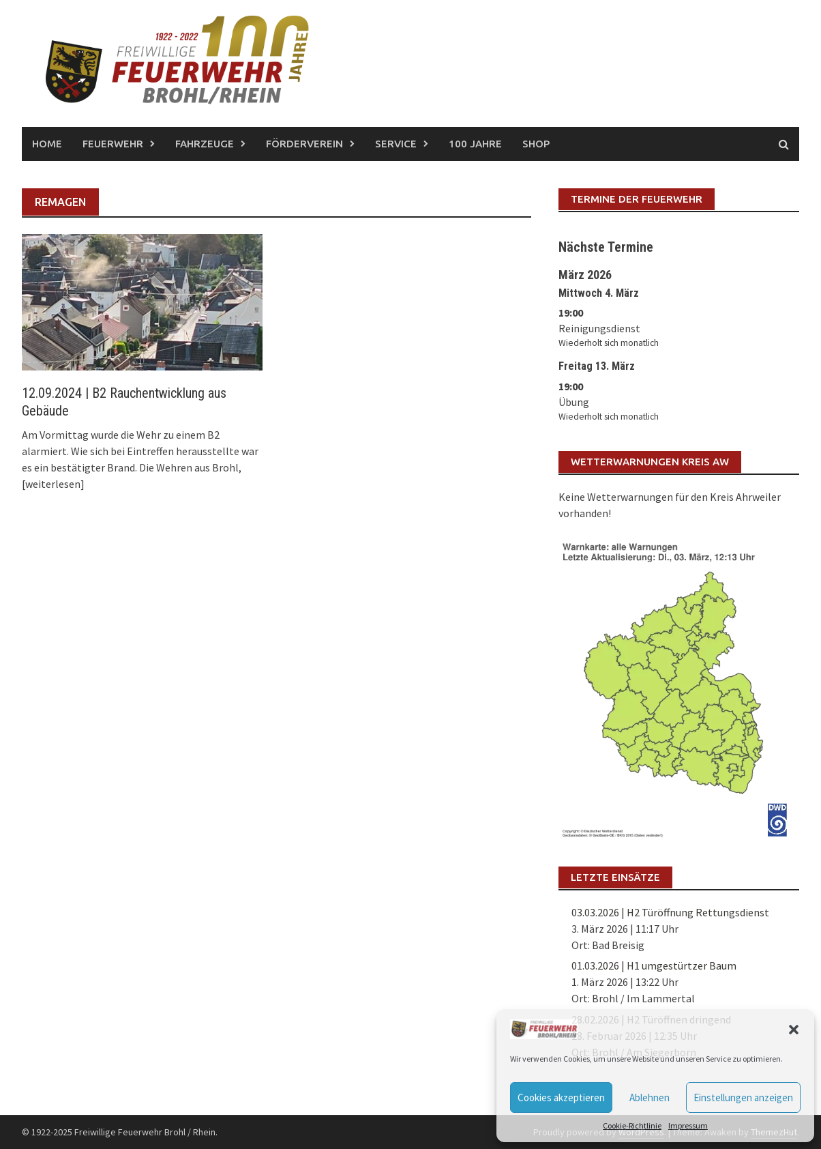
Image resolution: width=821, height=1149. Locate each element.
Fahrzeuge (204, 143)
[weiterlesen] (53, 484)
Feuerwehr (113, 143)
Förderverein (304, 143)
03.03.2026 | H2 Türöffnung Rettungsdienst (670, 912)
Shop (536, 143)
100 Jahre (475, 143)
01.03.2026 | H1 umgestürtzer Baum (653, 965)
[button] (794, 1029)
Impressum (688, 1125)
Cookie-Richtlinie (632, 1125)
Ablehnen (649, 1097)
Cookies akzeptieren (561, 1097)
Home (47, 143)
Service (396, 143)
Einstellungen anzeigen (743, 1097)
